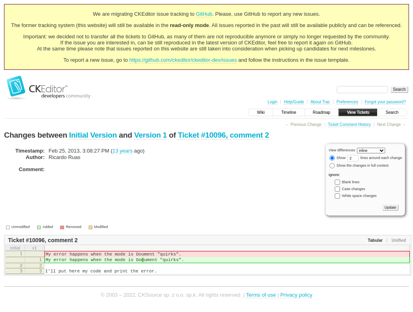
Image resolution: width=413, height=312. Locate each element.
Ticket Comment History (349, 124)
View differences (342, 150)
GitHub (204, 14)
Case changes (353, 189)
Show (338, 158)
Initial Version (93, 135)
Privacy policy (296, 300)
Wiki (261, 112)
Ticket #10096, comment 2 (223, 135)
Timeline (288, 112)
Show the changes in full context (359, 165)
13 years (123, 151)
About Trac (320, 102)
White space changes (359, 196)
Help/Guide (294, 102)
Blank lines (351, 182)
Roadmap (321, 112)
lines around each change (374, 158)
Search (392, 112)
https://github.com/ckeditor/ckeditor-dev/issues (183, 60)
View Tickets (358, 112)
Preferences (347, 102)
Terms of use (261, 300)
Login (272, 102)
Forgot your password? (385, 102)
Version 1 (150, 135)
